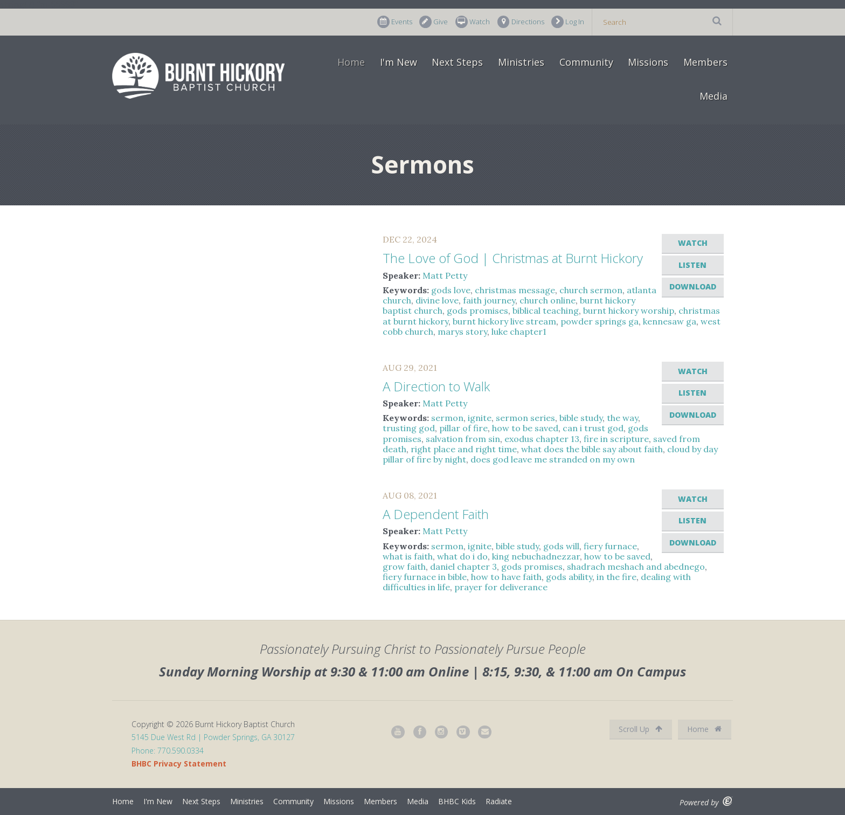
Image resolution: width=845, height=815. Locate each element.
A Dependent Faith (436, 514)
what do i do (462, 556)
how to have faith (506, 576)
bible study (580, 417)
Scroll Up (640, 729)
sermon (447, 417)
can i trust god (593, 428)
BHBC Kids (457, 801)
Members (705, 62)
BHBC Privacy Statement (178, 763)
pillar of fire (463, 428)
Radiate (499, 801)
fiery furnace (610, 546)
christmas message (515, 290)
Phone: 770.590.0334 (167, 750)
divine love (437, 300)
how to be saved (525, 428)
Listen (692, 265)
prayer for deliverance (501, 587)
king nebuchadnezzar (536, 556)
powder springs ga (599, 321)
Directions (520, 22)
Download (692, 286)
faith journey (489, 300)
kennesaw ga (669, 321)
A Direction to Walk (436, 386)
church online (548, 300)
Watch (472, 22)
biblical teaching (545, 310)
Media (713, 95)
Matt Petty (444, 275)
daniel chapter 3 (463, 566)
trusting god (409, 428)
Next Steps (457, 62)
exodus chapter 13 (541, 438)
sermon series (525, 417)
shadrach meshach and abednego (636, 566)
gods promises (477, 310)
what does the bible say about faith (592, 449)
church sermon (590, 290)
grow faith (404, 566)
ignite (479, 417)
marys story (462, 331)
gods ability (569, 576)
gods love (450, 290)
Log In (567, 22)
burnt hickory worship (628, 310)
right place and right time (464, 449)
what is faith (408, 556)
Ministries (521, 62)
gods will (561, 546)
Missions (648, 62)
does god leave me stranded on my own (552, 459)
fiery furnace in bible (425, 576)
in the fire (616, 576)
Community (586, 62)
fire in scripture (616, 438)
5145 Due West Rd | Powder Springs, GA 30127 (213, 737)
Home (351, 62)
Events (394, 22)
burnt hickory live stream (504, 321)
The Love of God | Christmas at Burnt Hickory (513, 258)
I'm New (398, 62)
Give (433, 22)
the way (622, 417)
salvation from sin (463, 438)
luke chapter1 (518, 331)
